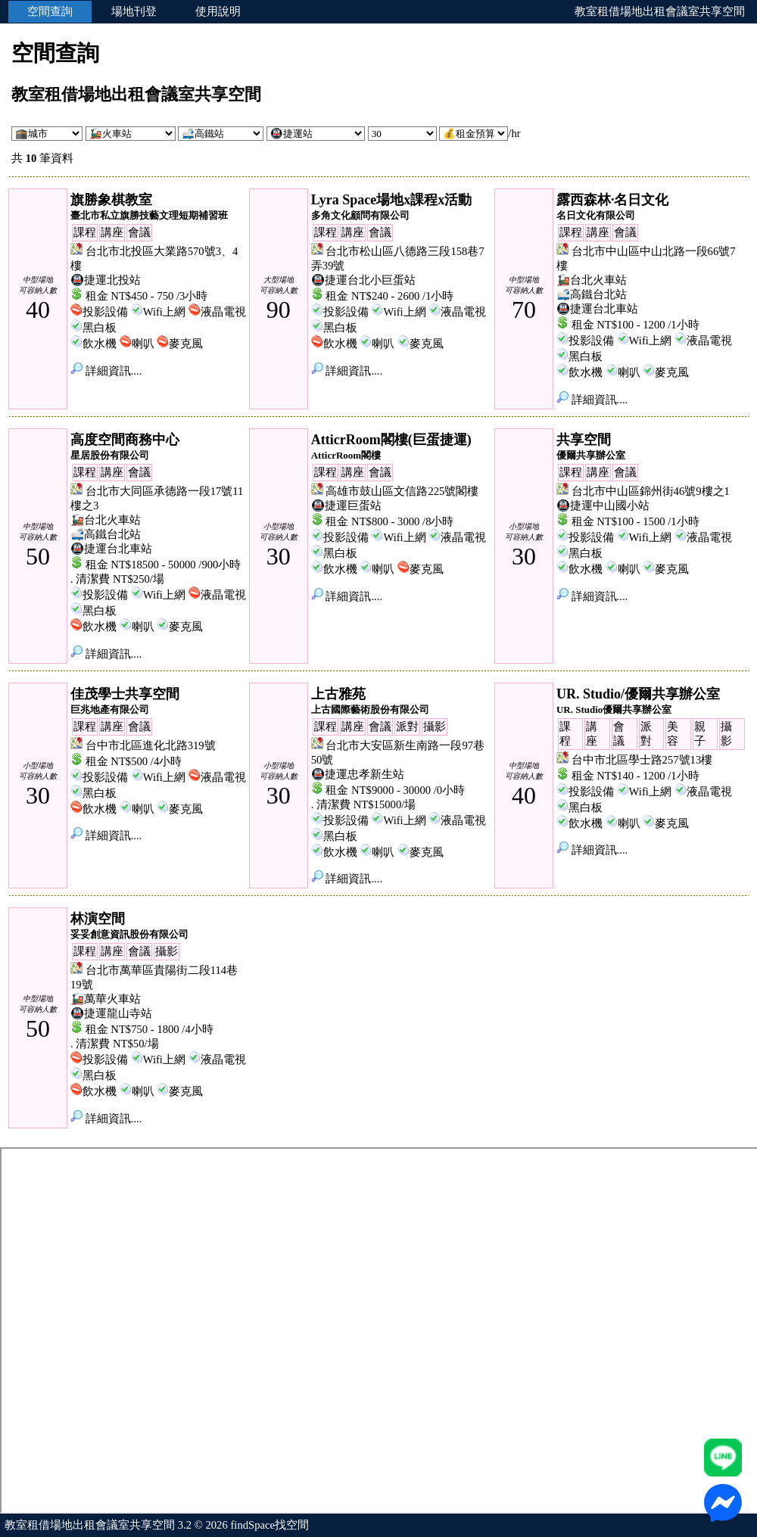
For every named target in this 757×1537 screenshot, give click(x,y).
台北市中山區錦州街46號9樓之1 (651, 491)
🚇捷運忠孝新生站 (357, 774)
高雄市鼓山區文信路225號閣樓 (402, 491)
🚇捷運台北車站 (597, 309)
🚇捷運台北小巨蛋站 (363, 280)
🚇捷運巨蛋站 (346, 505)
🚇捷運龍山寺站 (111, 1013)
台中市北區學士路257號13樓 (642, 760)
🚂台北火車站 (591, 280)
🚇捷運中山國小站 (603, 505)
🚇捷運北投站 (105, 280)
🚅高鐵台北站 (591, 294)
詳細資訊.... (106, 371)
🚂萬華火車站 (105, 999)
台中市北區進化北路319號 (151, 745)
